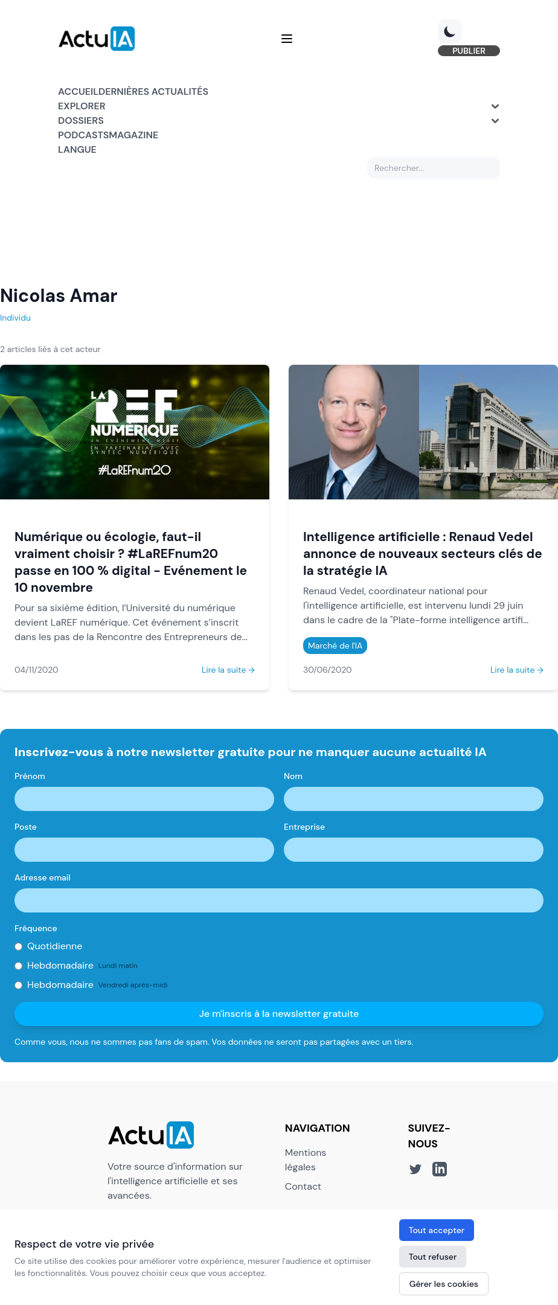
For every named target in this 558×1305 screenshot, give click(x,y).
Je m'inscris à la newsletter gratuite (279, 1013)
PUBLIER (469, 50)
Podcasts (83, 135)
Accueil (78, 91)
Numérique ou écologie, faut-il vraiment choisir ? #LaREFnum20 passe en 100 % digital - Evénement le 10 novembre (130, 561)
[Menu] (287, 39)
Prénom (29, 776)
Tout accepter (436, 1230)
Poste (25, 826)
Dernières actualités (153, 91)
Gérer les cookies (443, 1283)
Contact (303, 1186)
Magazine (133, 135)
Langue (77, 149)
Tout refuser (433, 1256)
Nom (293, 776)
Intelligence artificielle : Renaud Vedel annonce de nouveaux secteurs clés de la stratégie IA (422, 553)
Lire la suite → (228, 669)
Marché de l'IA (335, 645)
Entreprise (304, 826)
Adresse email (42, 877)
